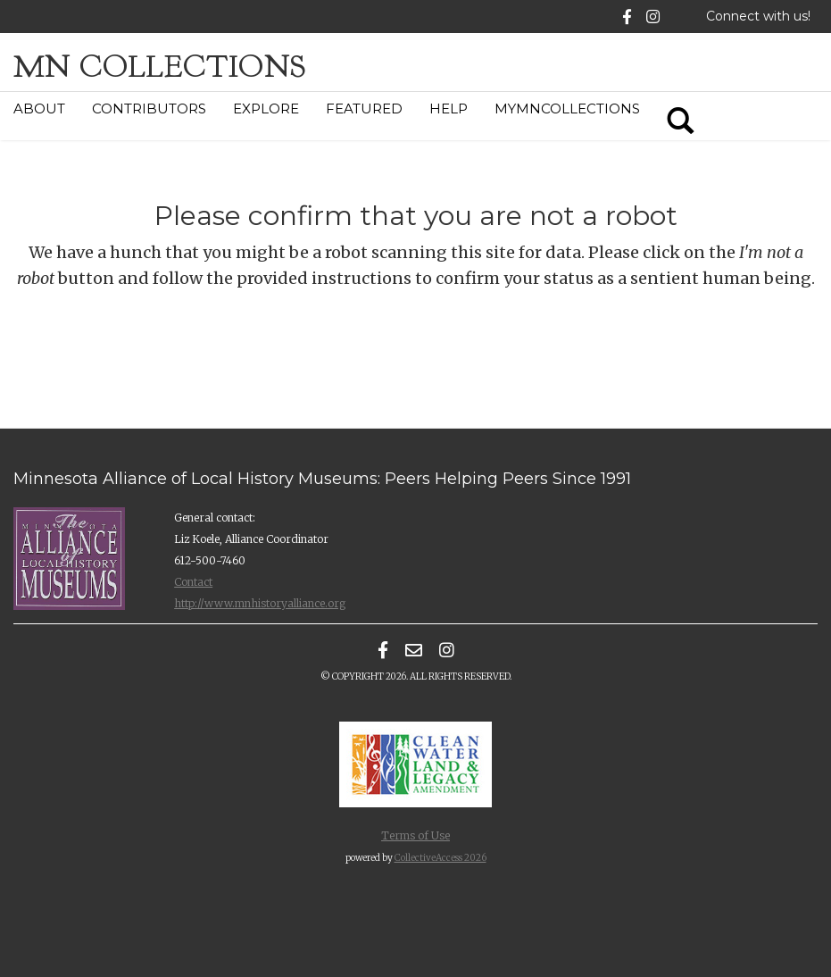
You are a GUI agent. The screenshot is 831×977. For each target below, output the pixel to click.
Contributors (149, 108)
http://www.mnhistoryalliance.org (259, 603)
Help (448, 108)
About (39, 108)
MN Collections (159, 66)
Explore (266, 108)
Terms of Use (415, 835)
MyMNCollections (567, 108)
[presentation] (430, 361)
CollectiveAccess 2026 (440, 858)
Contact (193, 582)
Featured (364, 108)
